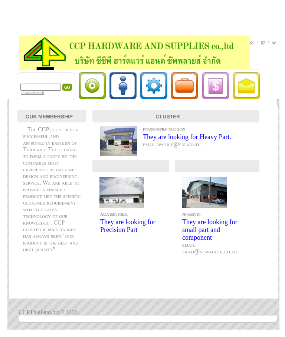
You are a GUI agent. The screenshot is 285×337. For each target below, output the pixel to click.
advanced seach (32, 93)
